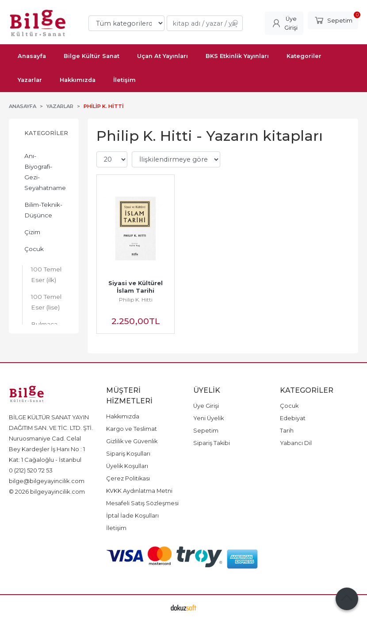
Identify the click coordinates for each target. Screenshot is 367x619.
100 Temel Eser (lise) (46, 302)
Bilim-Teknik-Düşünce (43, 210)
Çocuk (34, 248)
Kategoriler (46, 133)
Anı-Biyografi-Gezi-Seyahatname (45, 171)
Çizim (32, 232)
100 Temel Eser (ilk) (46, 274)
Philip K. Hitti (136, 299)
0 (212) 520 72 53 (31, 470)
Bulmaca (44, 324)
